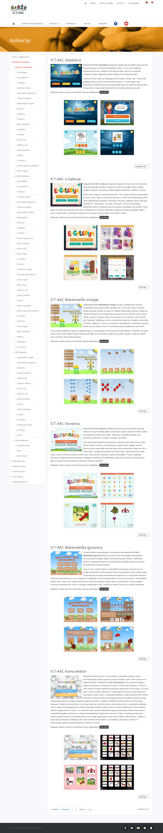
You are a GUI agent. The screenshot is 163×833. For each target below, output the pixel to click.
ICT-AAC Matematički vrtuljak (74, 299)
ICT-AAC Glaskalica (66, 60)
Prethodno (65, 809)
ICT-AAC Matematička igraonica (76, 547)
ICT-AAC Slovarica (65, 423)
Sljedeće (82, 809)
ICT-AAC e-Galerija (66, 178)
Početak (55, 809)
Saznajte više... (142, 166)
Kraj (90, 809)
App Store (104, 92)
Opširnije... (143, 287)
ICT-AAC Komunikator (69, 671)
